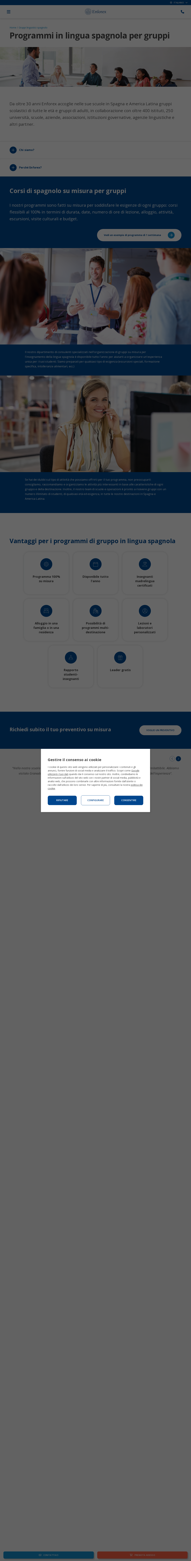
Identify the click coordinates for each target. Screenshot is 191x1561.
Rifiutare (62, 800)
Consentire (128, 800)
